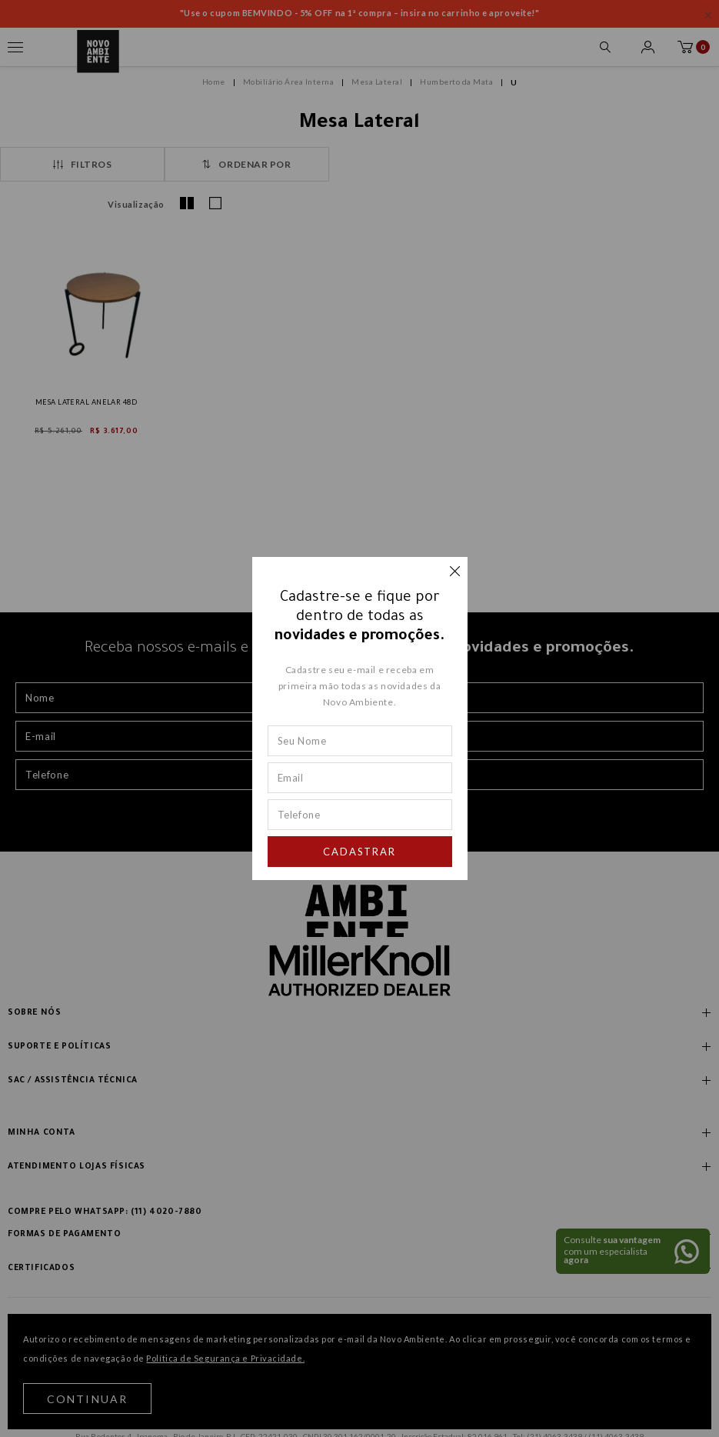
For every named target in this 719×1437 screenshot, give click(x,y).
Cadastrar (360, 851)
